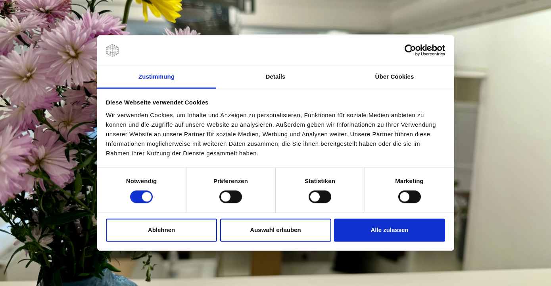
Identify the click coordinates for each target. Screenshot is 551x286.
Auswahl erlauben (275, 229)
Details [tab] (276, 76)
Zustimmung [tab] (156, 76)
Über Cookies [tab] (394, 76)
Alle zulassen (389, 229)
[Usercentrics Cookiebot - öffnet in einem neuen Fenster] (410, 50)
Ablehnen (161, 229)
